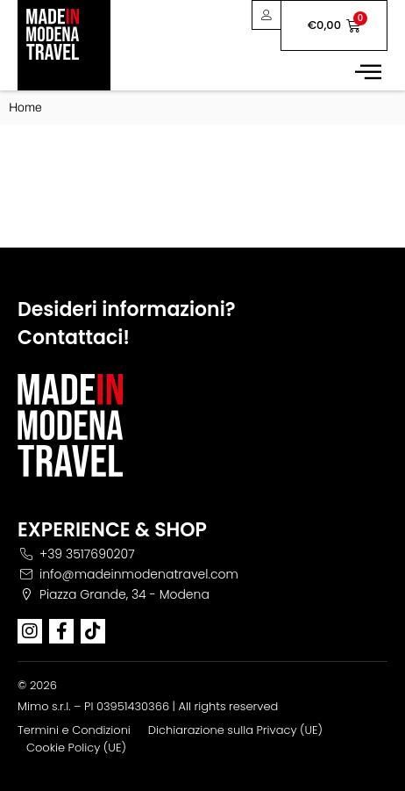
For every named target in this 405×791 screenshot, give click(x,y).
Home (25, 107)
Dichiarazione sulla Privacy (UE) (235, 730)
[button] (367, 70)
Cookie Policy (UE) (76, 747)
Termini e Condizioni (74, 730)
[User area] (266, 15)
